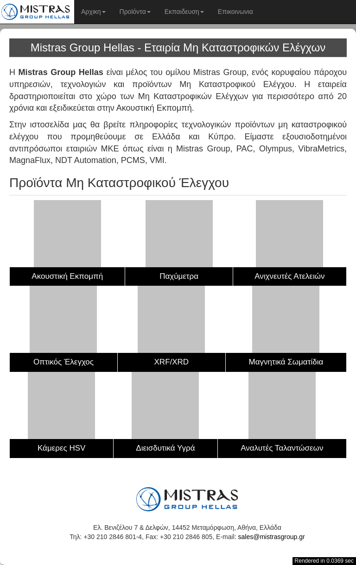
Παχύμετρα (178, 276)
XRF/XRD (171, 362)
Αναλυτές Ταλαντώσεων (282, 448)
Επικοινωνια (235, 11)
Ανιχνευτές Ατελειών (289, 276)
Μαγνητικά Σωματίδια (286, 362)
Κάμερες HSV (61, 448)
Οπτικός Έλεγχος (63, 362)
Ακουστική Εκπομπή (67, 276)
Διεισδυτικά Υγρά (165, 448)
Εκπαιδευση (184, 11)
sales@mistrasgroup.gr (271, 536)
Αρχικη (93, 11)
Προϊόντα (135, 11)
